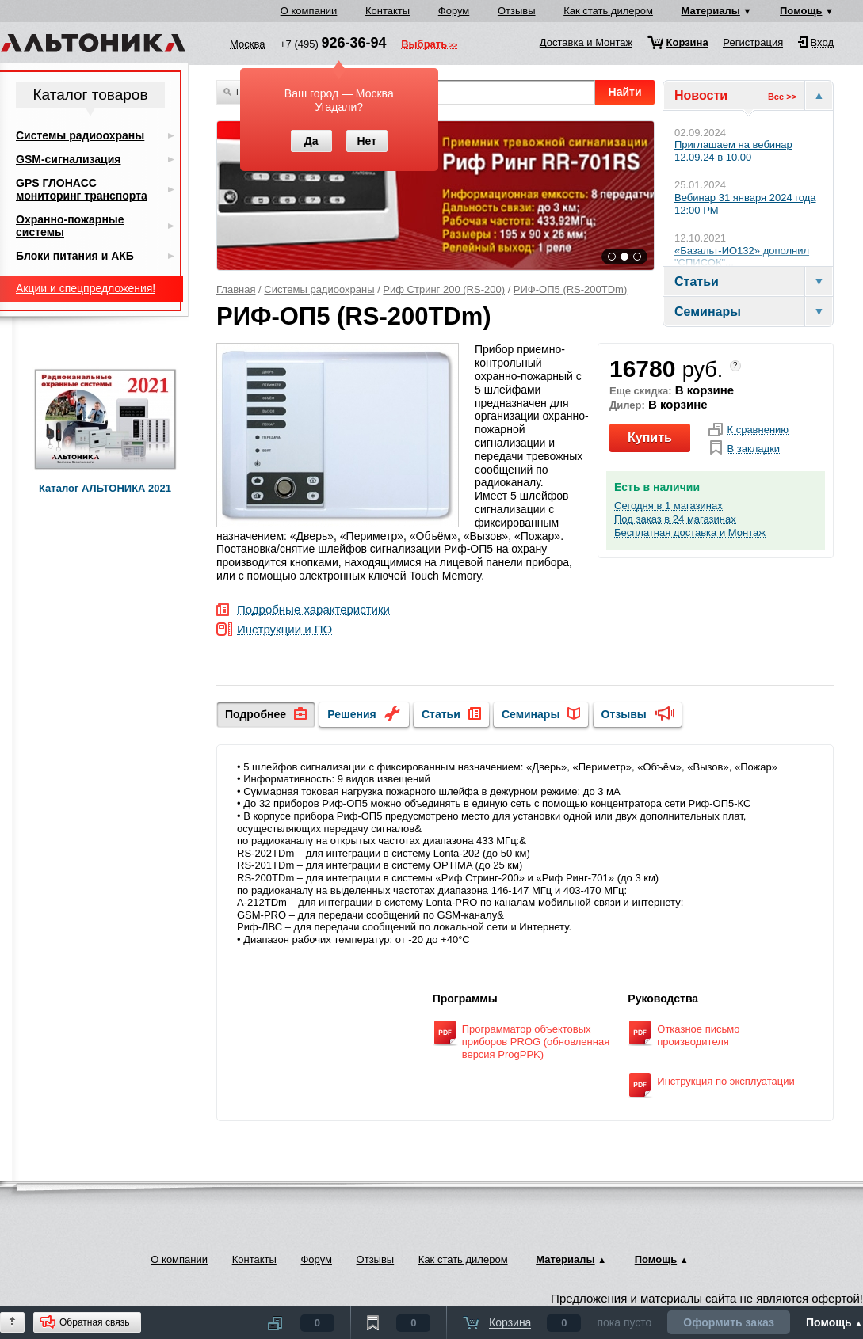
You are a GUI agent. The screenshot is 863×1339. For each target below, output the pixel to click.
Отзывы (517, 11)
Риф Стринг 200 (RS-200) (444, 289)
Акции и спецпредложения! (85, 288)
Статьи (441, 714)
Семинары (530, 714)
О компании (309, 11)
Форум (454, 11)
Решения (351, 714)
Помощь (801, 11)
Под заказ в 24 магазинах (675, 519)
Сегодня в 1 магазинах (668, 506)
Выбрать (424, 45)
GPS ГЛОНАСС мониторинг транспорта (81, 189)
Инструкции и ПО (284, 630)
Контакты (387, 11)
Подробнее (255, 714)
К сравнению (758, 430)
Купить (650, 437)
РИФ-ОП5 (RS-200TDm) (570, 289)
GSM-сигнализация (68, 159)
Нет (366, 141)
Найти (625, 92)
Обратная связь (94, 1322)
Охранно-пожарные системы (70, 225)
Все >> (782, 96)
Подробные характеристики (313, 610)
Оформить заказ (728, 1322)
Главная (235, 289)
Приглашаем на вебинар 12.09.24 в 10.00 (733, 151)
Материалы (711, 11)
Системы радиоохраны (319, 289)
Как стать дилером (608, 11)
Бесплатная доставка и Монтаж (690, 533)
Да (311, 141)
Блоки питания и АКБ (75, 255)
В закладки (753, 449)
